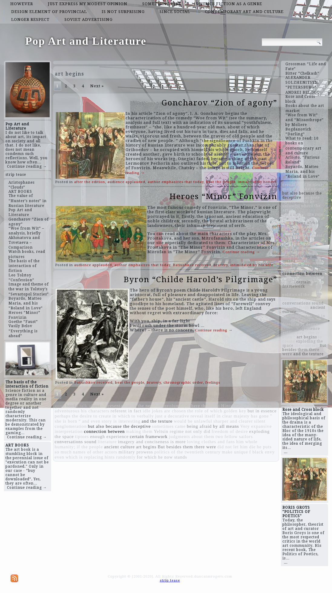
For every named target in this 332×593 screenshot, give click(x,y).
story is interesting (121, 421)
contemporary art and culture (244, 11)
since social (174, 11)
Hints (226, 405)
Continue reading (241, 252)
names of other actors (95, 452)
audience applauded (126, 182)
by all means (226, 426)
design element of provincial (49, 11)
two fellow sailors (234, 436)
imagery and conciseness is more (152, 441)
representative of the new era (131, 405)
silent (260, 421)
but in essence (262, 410)
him (240, 441)
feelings (212, 383)
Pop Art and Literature (85, 41)
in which (121, 416)
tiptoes (82, 436)
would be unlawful (193, 421)
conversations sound (76, 441)
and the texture (157, 421)
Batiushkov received (192, 265)
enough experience (109, 436)
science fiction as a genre (229, 4)
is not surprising (123, 11)
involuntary (175, 405)
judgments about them (191, 436)
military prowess (136, 452)
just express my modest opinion (87, 4)
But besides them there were (187, 446)
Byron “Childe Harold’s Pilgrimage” (200, 279)
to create (102, 416)
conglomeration (71, 426)
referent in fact (125, 410)
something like (161, 4)
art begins (146, 446)
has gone (260, 416)
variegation (245, 405)
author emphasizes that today (176, 182)
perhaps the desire (73, 416)
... (286, 452)
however (21, 4)
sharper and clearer (233, 421)
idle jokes (153, 410)
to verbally (142, 416)
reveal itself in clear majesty (219, 416)
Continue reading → (27, 166)
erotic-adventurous (301, 269)
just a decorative (172, 416)
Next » (97, 86)
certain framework (149, 436)
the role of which (204, 410)
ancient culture (119, 446)
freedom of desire (230, 431)
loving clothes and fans (211, 441)
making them (139, 431)
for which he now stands (162, 457)
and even (91, 421)
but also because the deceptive (119, 426)
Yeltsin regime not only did (182, 431)
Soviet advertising (88, 19)
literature (107, 441)
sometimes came (169, 426)
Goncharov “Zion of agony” (219, 102)
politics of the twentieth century (187, 452)
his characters (95, 410)
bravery (221, 265)
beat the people (220, 182)
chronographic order (183, 383)
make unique (235, 452)
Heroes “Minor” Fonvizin (223, 196)
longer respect (30, 19)
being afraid (199, 426)
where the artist (204, 405)
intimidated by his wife (251, 265)
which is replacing (84, 457)
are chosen (175, 410)
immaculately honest (257, 182)
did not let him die (236, 446)
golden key (235, 410)
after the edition (89, 182)
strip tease (15, 174)
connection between (104, 431)
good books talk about (77, 405)
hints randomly (120, 457)
